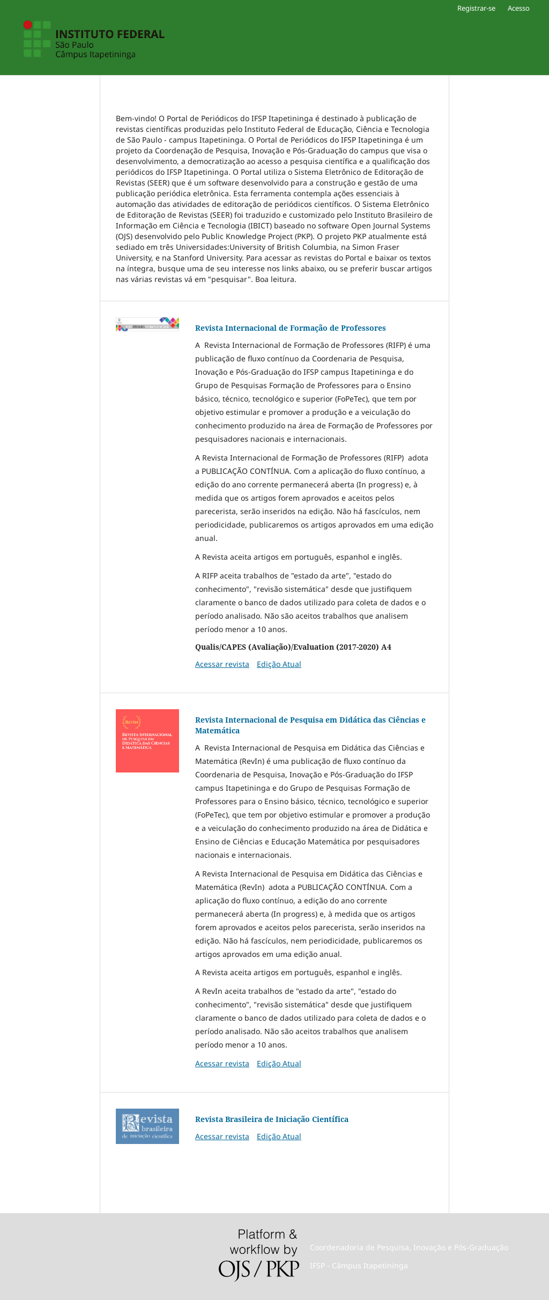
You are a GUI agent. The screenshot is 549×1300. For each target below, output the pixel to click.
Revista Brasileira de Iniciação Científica (271, 1119)
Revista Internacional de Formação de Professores (290, 328)
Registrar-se (476, 8)
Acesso (519, 8)
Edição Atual (279, 664)
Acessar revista (222, 664)
